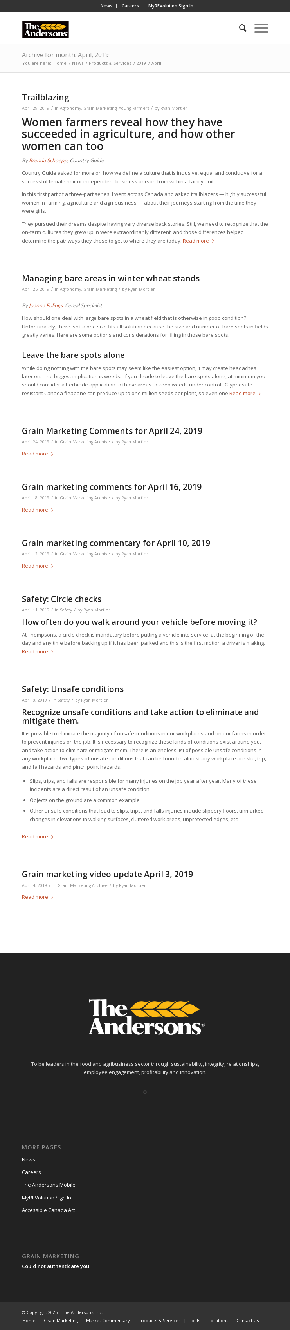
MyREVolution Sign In (170, 6)
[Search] (239, 28)
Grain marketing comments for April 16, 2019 (112, 486)
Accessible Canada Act (48, 1210)
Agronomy (70, 108)
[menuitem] (107, 6)
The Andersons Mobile (49, 1184)
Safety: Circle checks (61, 598)
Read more (200, 240)
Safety (66, 610)
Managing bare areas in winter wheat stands (111, 278)
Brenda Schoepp (48, 160)
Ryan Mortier (173, 108)
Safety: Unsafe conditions (73, 689)
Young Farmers (134, 108)
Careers (130, 6)
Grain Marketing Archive (85, 442)
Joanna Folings (46, 305)
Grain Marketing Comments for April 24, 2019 (112, 430)
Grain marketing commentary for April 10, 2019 (116, 542)
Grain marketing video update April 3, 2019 (107, 874)
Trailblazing (45, 97)
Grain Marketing (100, 108)
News (106, 6)
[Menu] (257, 28)
